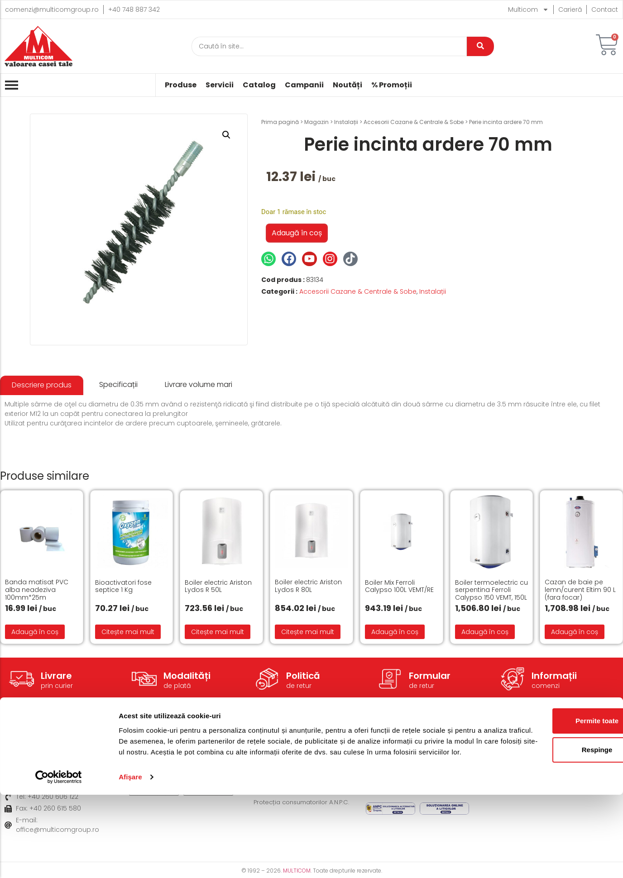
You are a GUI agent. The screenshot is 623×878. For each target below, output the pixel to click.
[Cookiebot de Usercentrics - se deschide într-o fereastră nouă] (58, 860)
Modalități (187, 675)
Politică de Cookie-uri (400, 761)
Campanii (304, 85)
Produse (180, 85)
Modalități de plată (284, 761)
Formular (429, 675)
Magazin (316, 122)
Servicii (220, 85)
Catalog (259, 85)
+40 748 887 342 (134, 9)
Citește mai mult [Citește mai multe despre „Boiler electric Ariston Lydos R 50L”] (217, 631)
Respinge (547, 822)
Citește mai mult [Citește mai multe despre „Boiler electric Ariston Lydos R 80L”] (307, 631)
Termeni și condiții (394, 748)
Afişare (130, 860)
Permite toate (547, 793)
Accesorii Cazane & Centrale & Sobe (414, 122)
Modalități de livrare (285, 748)
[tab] (41, 385)
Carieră (570, 9)
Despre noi (495, 748)
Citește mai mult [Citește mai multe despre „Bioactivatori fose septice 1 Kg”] (127, 631)
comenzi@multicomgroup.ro (52, 9)
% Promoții (391, 85)
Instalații (346, 122)
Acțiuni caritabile (505, 761)
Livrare (56, 675)
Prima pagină (280, 122)
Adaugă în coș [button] (34, 631)
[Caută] (329, 46)
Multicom (528, 9)
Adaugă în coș (297, 233)
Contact (604, 9)
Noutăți (347, 85)
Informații (554, 675)
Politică (303, 675)
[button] (226, 135)
